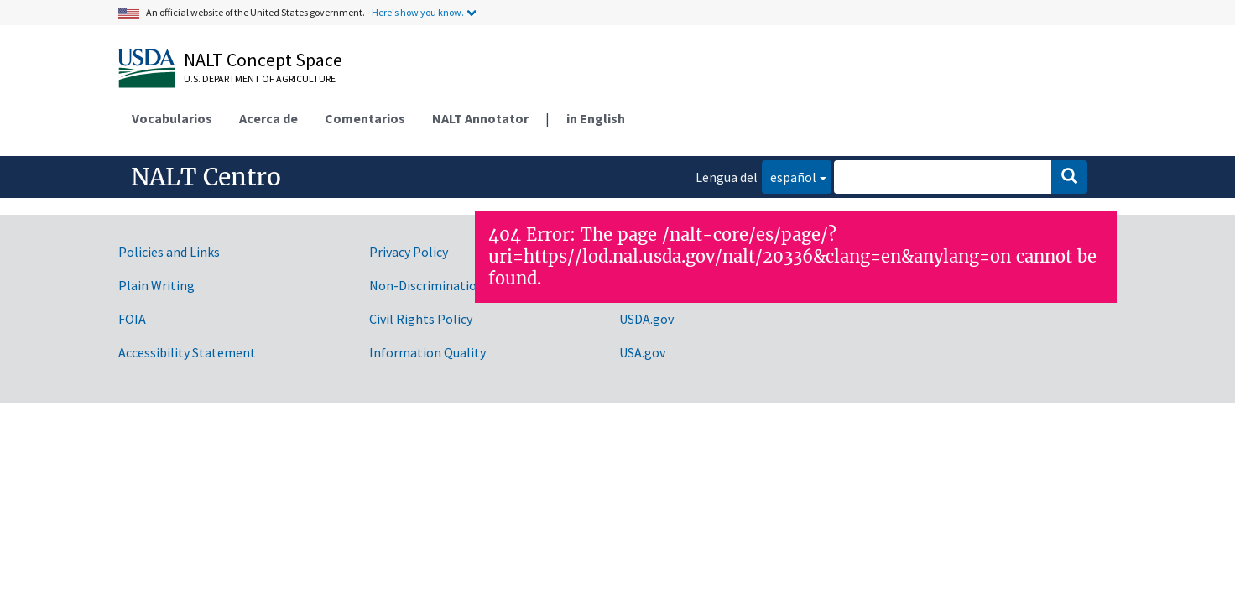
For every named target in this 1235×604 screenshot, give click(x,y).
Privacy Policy (408, 251)
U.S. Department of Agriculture (260, 78)
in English (595, 118)
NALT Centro (206, 177)
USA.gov (642, 352)
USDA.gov (646, 318)
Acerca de (268, 118)
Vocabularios (172, 118)
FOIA (132, 318)
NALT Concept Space (263, 59)
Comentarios (365, 118)
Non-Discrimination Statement (459, 285)
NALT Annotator (480, 118)
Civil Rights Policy (420, 318)
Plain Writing (156, 285)
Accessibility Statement (187, 352)
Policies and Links (169, 251)
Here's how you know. (418, 12)
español (789, 175)
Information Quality (427, 352)
